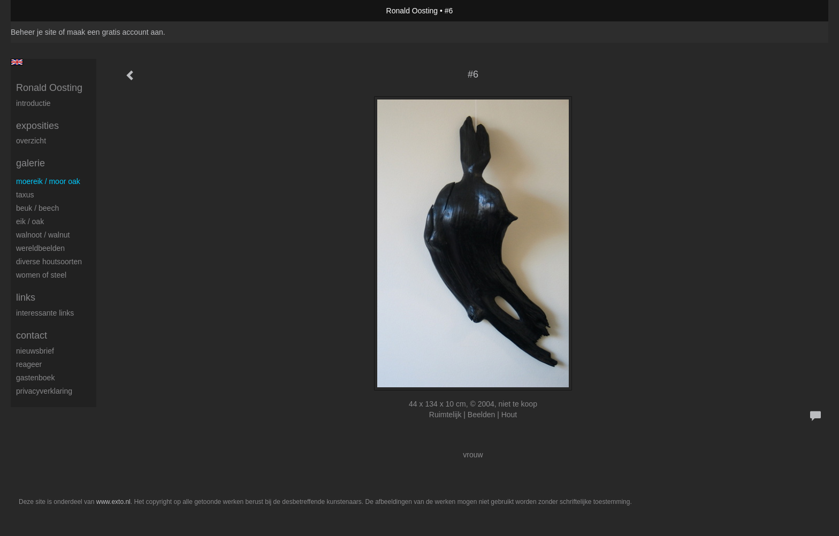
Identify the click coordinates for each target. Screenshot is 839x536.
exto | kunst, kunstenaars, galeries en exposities (41, 10)
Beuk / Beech (37, 208)
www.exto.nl (113, 502)
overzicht (31, 140)
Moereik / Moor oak (48, 181)
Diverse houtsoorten (49, 261)
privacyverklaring (44, 391)
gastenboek (35, 377)
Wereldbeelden (40, 248)
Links (25, 297)
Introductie (33, 103)
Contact (31, 335)
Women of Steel (41, 275)
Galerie (30, 163)
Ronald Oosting (412, 10)
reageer (29, 364)
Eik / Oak (30, 221)
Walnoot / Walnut (43, 235)
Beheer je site (34, 32)
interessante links (45, 313)
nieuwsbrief (35, 351)
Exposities (37, 125)
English (17, 62)
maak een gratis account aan (115, 32)
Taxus (25, 194)
